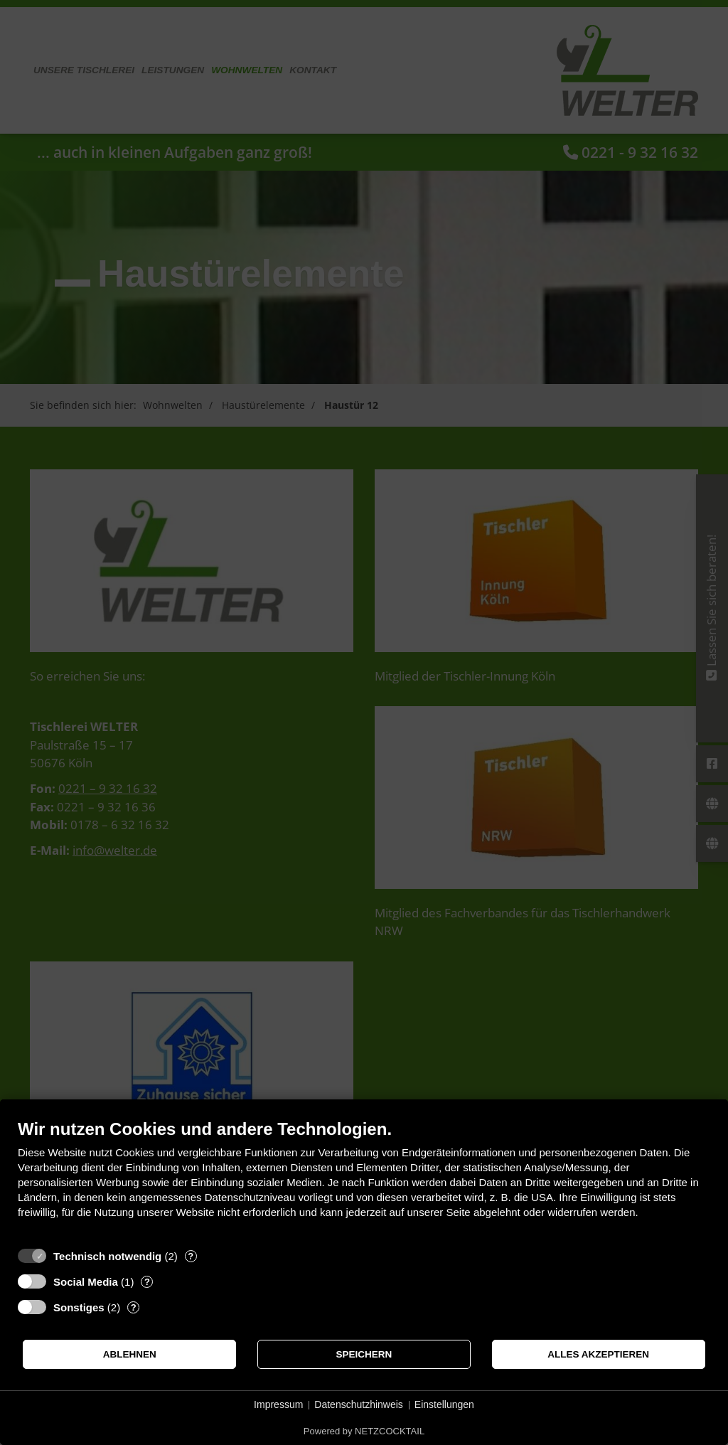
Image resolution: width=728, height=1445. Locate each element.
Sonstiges (79, 1307)
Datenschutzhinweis (358, 1404)
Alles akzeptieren (598, 1354)
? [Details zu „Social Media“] (147, 1281)
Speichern (364, 1354)
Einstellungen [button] (444, 1404)
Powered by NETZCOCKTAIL (364, 1431)
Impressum (278, 1404)
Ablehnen (129, 1354)
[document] (364, 1179)
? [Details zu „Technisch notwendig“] (190, 1256)
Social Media (85, 1282)
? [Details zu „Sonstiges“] (133, 1307)
